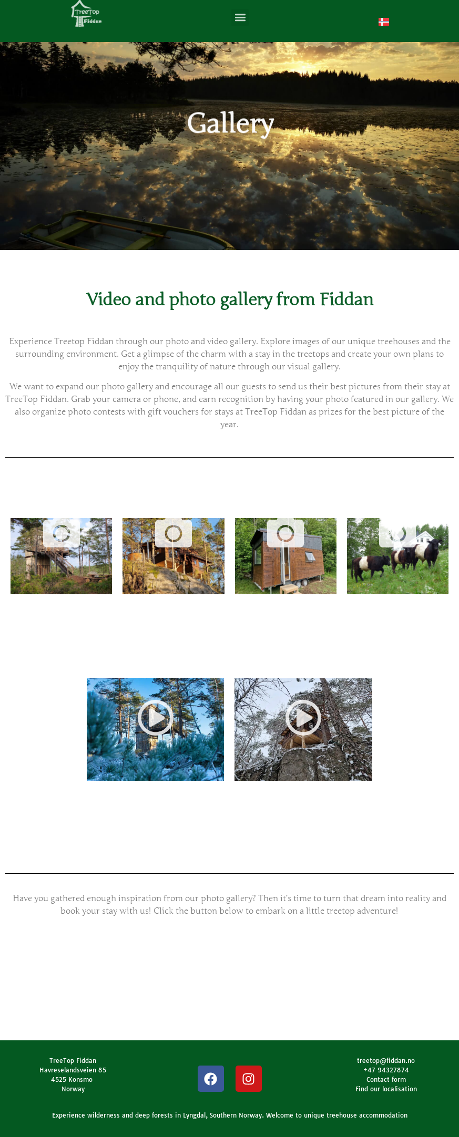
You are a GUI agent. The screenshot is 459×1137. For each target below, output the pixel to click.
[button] (240, 15)
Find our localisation (386, 1089)
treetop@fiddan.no (386, 1060)
